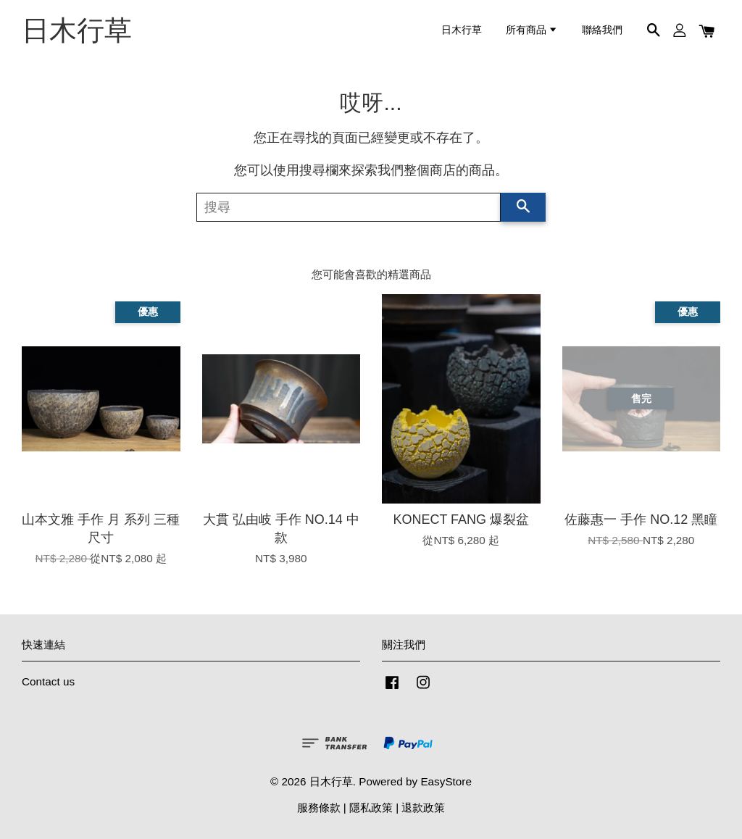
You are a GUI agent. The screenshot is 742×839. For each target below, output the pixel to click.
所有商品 (532, 30)
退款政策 (423, 807)
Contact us (48, 681)
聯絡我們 (602, 30)
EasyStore (446, 781)
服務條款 (319, 807)
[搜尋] (348, 207)
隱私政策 (371, 807)
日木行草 (77, 30)
